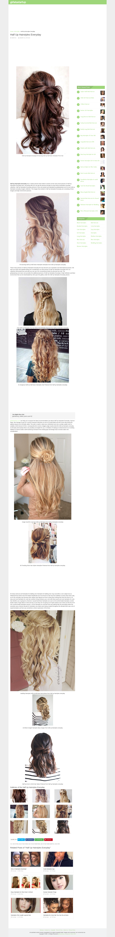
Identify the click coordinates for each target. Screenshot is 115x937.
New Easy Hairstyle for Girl (88, 154)
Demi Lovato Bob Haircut (87, 173)
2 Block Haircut (84, 104)
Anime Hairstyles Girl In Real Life (90, 160)
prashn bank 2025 (71, 934)
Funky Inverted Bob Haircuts (88, 123)
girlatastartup (18, 2)
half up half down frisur (34, 844)
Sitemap (42, 930)
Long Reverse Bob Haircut (87, 116)
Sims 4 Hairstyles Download (18, 869)
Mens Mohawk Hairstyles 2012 (89, 211)
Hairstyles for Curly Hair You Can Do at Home (55, 915)
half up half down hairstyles (47, 844)
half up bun (15, 844)
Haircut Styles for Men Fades (88, 167)
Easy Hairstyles (95, 229)
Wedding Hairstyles (96, 243)
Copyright (53, 930)
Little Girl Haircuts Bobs (87, 98)
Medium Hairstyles (96, 236)
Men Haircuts (81, 239)
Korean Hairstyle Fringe (49, 892)
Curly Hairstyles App (49, 869)
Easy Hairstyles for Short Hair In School (22, 892)
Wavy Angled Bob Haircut (87, 192)
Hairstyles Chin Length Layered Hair (21, 915)
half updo (57, 844)
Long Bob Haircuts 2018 (87, 142)
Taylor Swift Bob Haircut (87, 91)
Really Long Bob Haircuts (87, 129)
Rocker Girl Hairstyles (86, 110)
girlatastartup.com (15, 420)
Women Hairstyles (82, 246)
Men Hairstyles (95, 239)
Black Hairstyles (81, 223)
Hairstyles (13, 37)
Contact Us (47, 930)
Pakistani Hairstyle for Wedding (89, 204)
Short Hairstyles (81, 243)
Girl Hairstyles (81, 233)
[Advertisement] (57, 18)
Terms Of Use (59, 930)
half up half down (23, 844)
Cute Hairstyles (81, 229)
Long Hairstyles (81, 236)
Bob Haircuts (94, 223)
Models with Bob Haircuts (87, 148)
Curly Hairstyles (95, 226)
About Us (65, 930)
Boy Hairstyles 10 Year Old (87, 135)
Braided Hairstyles (82, 226)
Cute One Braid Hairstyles (87, 186)
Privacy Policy (72, 930)
